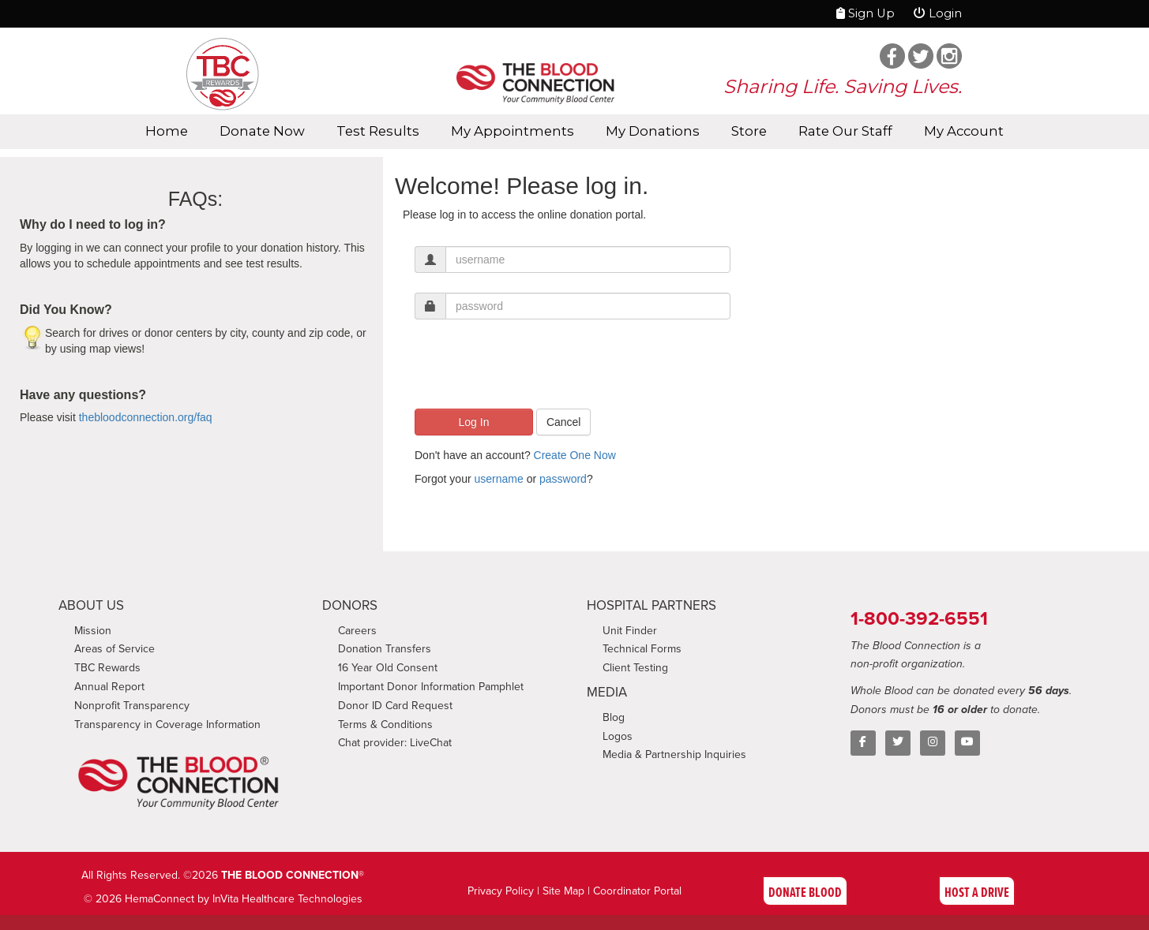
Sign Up (865, 13)
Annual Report (109, 686)
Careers (357, 630)
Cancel (563, 422)
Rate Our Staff (845, 131)
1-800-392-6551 (919, 618)
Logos (618, 736)
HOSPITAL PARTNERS (651, 605)
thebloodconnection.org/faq (145, 417)
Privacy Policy (500, 891)
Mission (92, 630)
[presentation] (535, 370)
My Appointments (512, 131)
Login (938, 13)
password (563, 478)
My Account (964, 131)
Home (166, 131)
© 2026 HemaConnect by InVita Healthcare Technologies (223, 899)
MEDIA (607, 692)
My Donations (653, 131)
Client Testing (635, 667)
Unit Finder (630, 630)
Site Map (563, 891)
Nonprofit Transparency (132, 705)
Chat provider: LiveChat (395, 742)
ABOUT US (91, 605)
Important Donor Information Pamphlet (431, 686)
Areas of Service (114, 649)
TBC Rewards (107, 667)
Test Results (377, 131)
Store (749, 131)
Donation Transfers (384, 649)
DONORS (349, 605)
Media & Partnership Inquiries (674, 754)
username (498, 478)
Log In (474, 422)
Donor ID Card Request (395, 705)
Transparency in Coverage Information (167, 724)
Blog (614, 717)
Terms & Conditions (385, 724)
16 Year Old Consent (387, 667)
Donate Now (262, 131)
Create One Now (575, 455)
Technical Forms (642, 649)
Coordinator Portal (637, 891)
